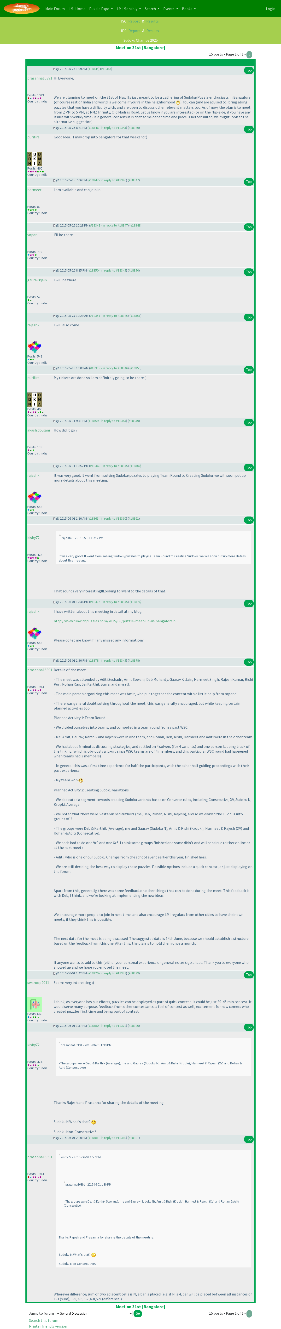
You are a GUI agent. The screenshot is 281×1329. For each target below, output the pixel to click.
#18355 (135, 368)
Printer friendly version (48, 1326)
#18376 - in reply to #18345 (109, 602)
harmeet (34, 189)
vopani (32, 234)
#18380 (134, 1025)
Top (249, 70)
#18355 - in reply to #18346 (109, 368)
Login (270, 8)
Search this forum (43, 1320)
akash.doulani (38, 430)
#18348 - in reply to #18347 (109, 225)
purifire (33, 137)
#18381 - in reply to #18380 (107, 1138)
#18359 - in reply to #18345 (107, 421)
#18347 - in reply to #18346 (107, 180)
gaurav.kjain (37, 280)
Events (169, 8)
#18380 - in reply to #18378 (107, 1025)
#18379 (134, 973)
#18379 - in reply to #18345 (107, 973)
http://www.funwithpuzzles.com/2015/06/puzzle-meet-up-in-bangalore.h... (116, 621)
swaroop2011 (38, 982)
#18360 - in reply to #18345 (109, 466)
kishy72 (33, 537)
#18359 (134, 421)
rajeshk (33, 325)
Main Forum (56, 8)
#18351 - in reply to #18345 (109, 315)
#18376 (135, 602)
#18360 (135, 466)
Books (187, 8)
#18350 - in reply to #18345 (107, 270)
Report (134, 21)
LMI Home (78, 8)
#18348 (135, 225)
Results (152, 21)
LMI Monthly (127, 8)
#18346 (134, 127)
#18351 (135, 315)
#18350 (134, 270)
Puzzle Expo (99, 8)
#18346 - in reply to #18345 (107, 127)
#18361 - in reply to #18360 (107, 518)
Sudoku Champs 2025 (140, 40)
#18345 (93, 69)
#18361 (134, 518)
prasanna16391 (39, 78)
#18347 (134, 180)
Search (151, 8)
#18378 (134, 660)
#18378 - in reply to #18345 (107, 660)
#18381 (134, 1138)
